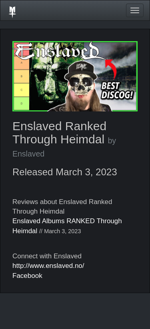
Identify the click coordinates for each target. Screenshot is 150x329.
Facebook (27, 275)
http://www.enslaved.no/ (48, 266)
